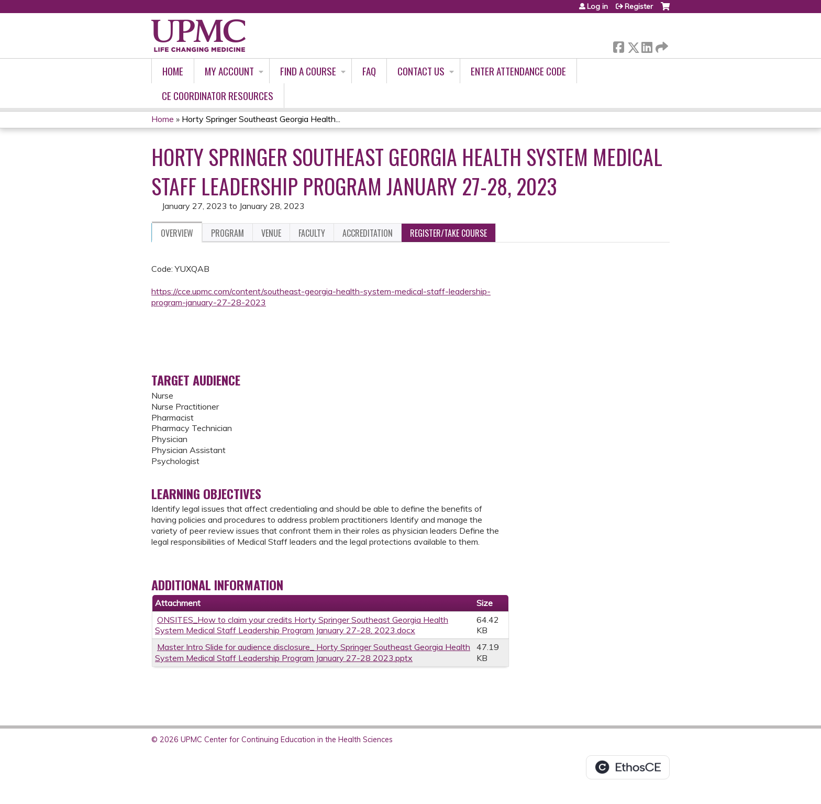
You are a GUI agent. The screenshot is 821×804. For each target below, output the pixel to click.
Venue (271, 233)
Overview (177, 233)
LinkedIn (646, 45)
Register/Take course (448, 233)
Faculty (311, 233)
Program (227, 233)
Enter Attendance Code (518, 71)
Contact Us (421, 71)
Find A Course (308, 71)
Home (172, 71)
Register (639, 6)
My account (229, 71)
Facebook (618, 45)
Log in (597, 6)
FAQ (369, 71)
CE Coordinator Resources (217, 95)
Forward (661, 45)
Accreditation (367, 233)
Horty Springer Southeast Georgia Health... (261, 119)
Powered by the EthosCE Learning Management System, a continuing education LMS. (628, 767)
